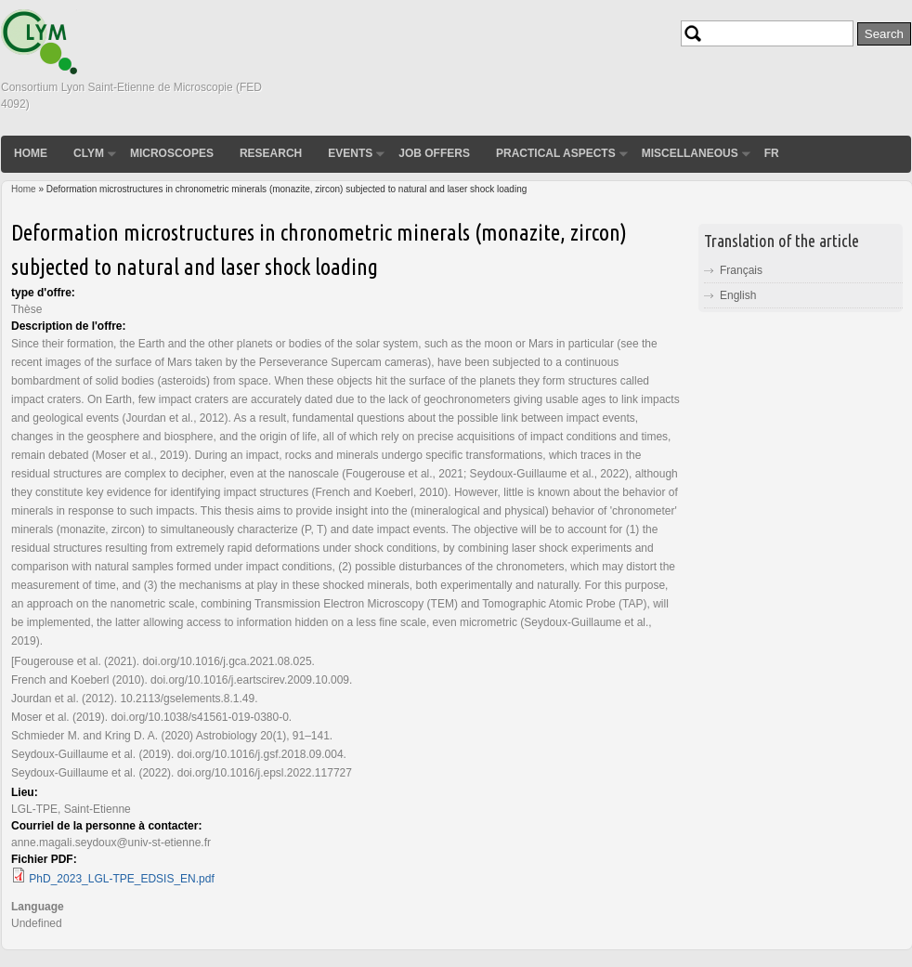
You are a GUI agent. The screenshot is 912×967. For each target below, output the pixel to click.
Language (37, 906)
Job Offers (434, 153)
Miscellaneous (690, 153)
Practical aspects (556, 153)
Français (741, 270)
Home (30, 153)
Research (271, 153)
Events (350, 153)
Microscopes (172, 153)
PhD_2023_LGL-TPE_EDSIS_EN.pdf (121, 878)
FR (771, 153)
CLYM (88, 153)
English (738, 295)
